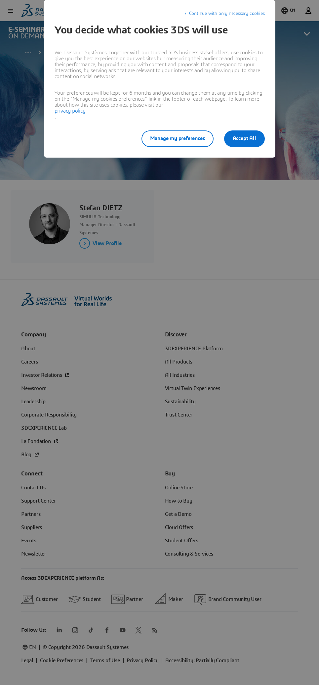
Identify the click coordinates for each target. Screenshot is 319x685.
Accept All (244, 138)
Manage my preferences (177, 138)
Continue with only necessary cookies (227, 13)
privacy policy (70, 111)
